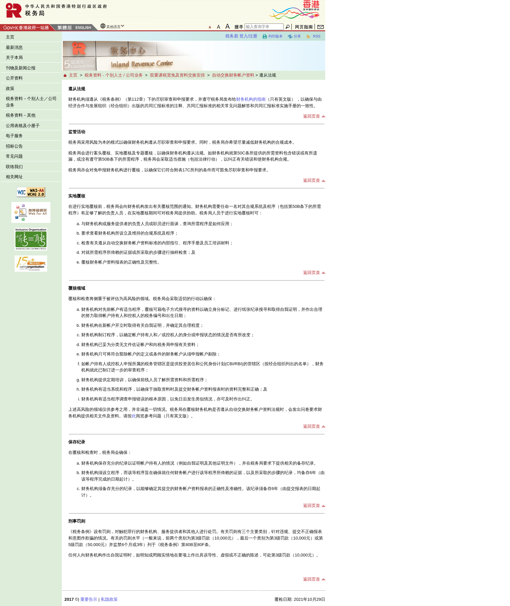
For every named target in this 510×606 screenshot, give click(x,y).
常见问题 (14, 156)
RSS (313, 36)
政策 (10, 88)
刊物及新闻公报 (20, 67)
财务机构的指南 (251, 99)
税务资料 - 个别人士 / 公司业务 (113, 75)
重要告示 (88, 599)
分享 (294, 36)
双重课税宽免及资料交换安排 (177, 75)
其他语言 (113, 27)
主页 (10, 37)
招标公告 (14, 146)
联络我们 (14, 166)
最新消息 (14, 47)
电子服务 (14, 135)
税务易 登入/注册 (241, 36)
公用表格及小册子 (23, 125)
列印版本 (272, 36)
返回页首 (311, 116)
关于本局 (14, 57)
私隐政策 (109, 599)
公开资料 (14, 78)
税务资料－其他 (20, 115)
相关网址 (14, 176)
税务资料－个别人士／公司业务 (31, 102)
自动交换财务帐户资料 (233, 75)
